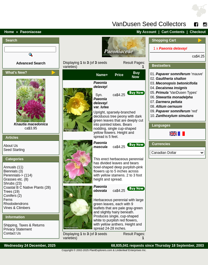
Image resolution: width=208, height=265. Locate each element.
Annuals (9, 167)
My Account (146, 32)
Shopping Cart (164, 40)
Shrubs (9, 183)
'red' (177, 111)
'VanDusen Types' (176, 93)
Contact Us (12, 233)
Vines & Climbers (16, 208)
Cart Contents (173, 32)
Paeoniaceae (30, 32)
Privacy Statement (17, 229)
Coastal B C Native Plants (23, 187)
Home (9, 32)
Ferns (7, 200)
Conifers (10, 196)
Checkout (198, 32)
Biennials (10, 171)
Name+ (102, 75)
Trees (7, 192)
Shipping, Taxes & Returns (23, 225)
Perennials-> (13, 175)
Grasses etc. (13, 179)
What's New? (16, 73)
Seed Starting (14, 150)
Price (119, 75)
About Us (10, 146)
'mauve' (179, 74)
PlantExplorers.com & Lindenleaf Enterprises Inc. (117, 250)
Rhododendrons (15, 204)
